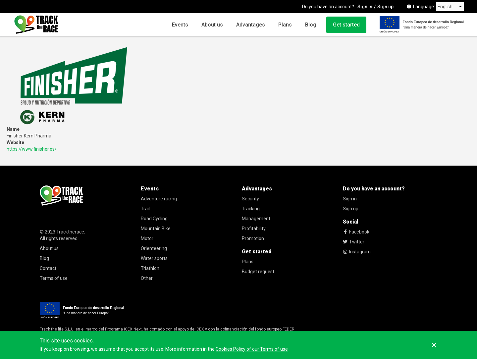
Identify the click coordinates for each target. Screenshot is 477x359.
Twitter (353, 241)
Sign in (364, 6)
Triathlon (150, 268)
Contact (48, 268)
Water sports (154, 258)
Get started (346, 25)
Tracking (251, 208)
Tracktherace (70, 231)
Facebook (356, 231)
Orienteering (154, 248)
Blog (310, 25)
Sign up (385, 6)
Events (180, 25)
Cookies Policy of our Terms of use (252, 349)
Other (147, 278)
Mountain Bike (156, 228)
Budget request (258, 271)
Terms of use (54, 278)
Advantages (250, 25)
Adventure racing (159, 198)
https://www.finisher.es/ (32, 149)
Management (256, 218)
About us (212, 25)
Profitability (254, 228)
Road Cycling (154, 218)
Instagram (357, 251)
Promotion (253, 238)
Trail (145, 208)
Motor (147, 238)
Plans (285, 25)
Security (250, 198)
